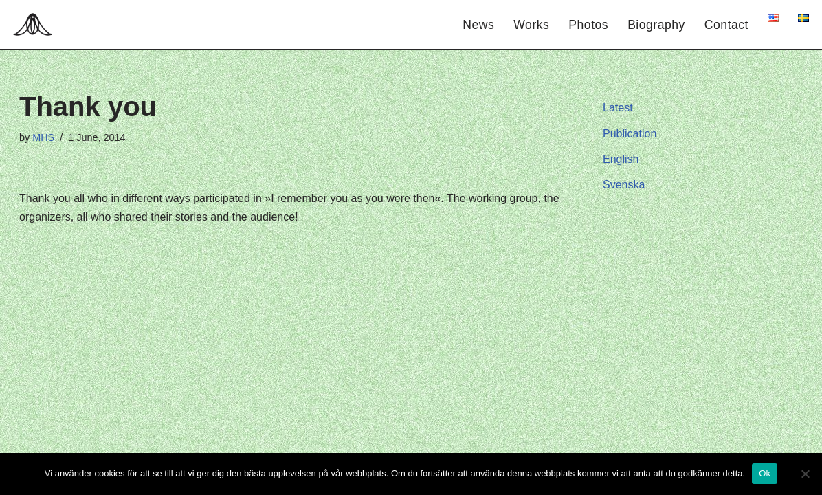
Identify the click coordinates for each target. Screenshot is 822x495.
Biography (656, 25)
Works (531, 25)
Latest (618, 107)
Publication (629, 134)
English (620, 159)
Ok (764, 473)
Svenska (624, 184)
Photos (588, 25)
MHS (43, 137)
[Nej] (805, 474)
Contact (726, 25)
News (478, 25)
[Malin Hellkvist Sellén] (36, 24)
